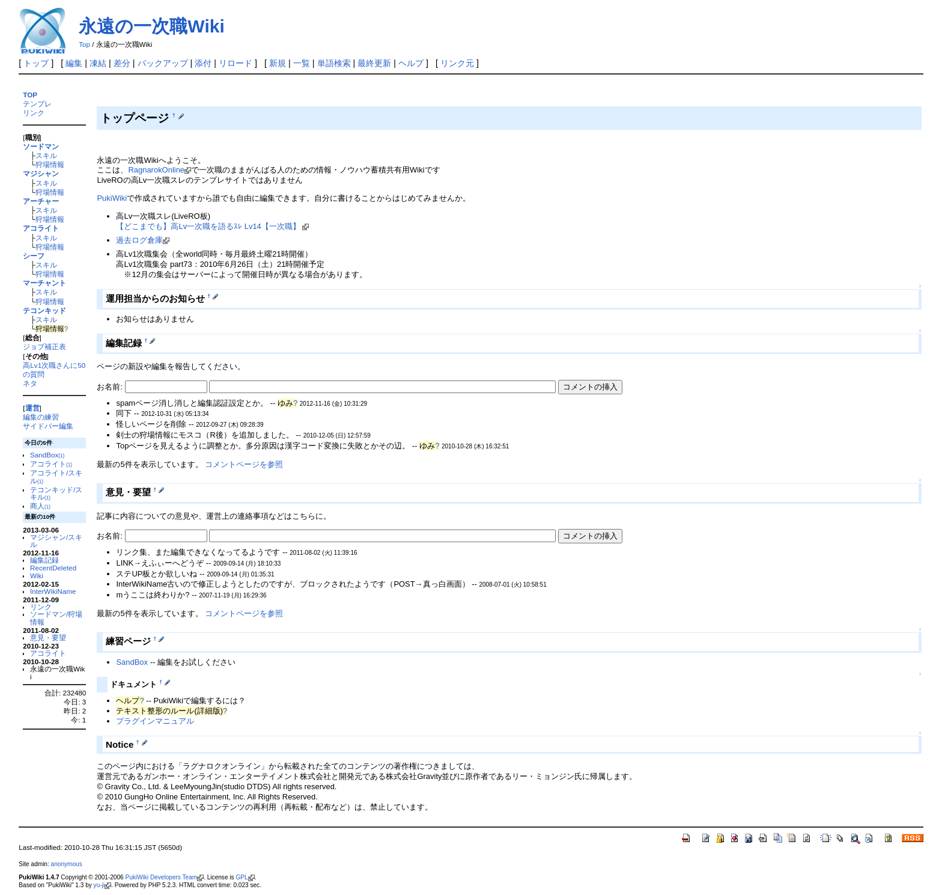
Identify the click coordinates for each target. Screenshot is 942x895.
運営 (32, 408)
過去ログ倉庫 (142, 240)
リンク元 (457, 63)
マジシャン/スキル (56, 541)
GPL (244, 877)
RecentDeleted (53, 568)
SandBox (47, 455)
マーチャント (44, 283)
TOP (30, 95)
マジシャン (41, 173)
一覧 (301, 63)
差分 (122, 63)
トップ (36, 63)
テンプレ (37, 104)
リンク (33, 113)
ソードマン (41, 146)
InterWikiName (53, 591)
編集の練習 (41, 417)
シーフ (33, 256)
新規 (277, 63)
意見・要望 (48, 637)
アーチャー (41, 201)
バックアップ (163, 63)
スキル (46, 155)
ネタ (30, 383)
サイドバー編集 (48, 426)
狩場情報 (49, 164)
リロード (235, 63)
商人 (40, 506)
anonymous (66, 864)
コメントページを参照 (244, 464)
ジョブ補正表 (44, 346)
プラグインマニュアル (155, 720)
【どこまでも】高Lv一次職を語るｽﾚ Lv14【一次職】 (212, 226)
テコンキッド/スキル (56, 493)
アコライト (41, 228)
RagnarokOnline (159, 169)
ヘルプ (411, 63)
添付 (203, 63)
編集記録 (44, 560)
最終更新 (374, 63)
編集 (73, 63)
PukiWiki (112, 198)
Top (84, 44)
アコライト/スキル (56, 476)
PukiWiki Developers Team (164, 877)
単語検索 (334, 63)
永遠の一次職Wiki (151, 26)
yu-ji (102, 885)
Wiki (36, 575)
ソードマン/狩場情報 (56, 618)
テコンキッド (44, 310)
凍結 (98, 63)
